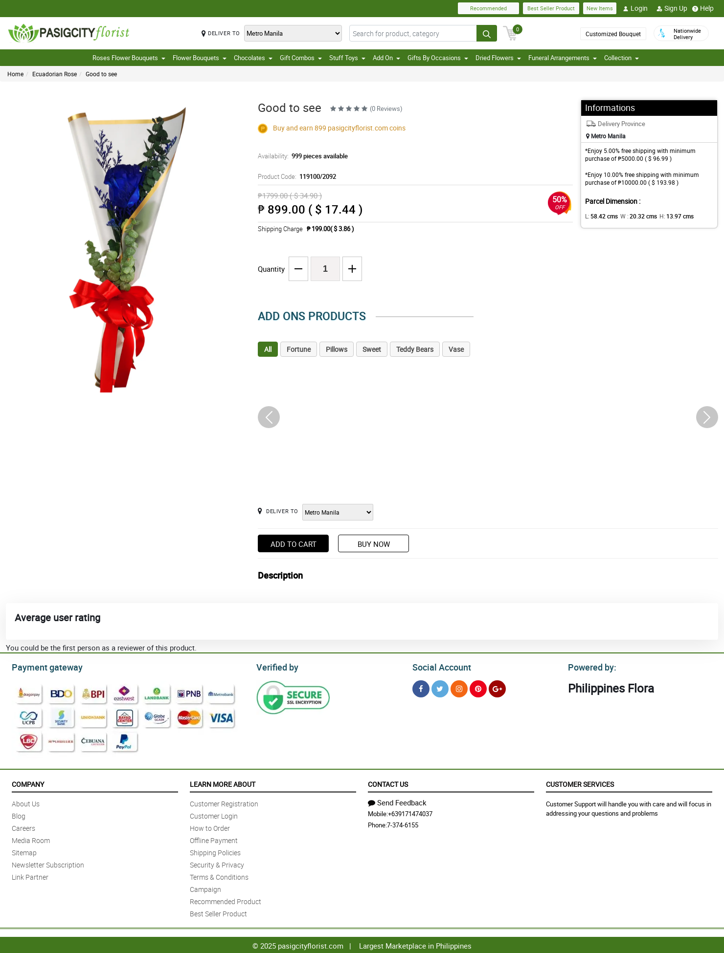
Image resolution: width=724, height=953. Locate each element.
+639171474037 (410, 812)
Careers (23, 826)
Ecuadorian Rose (54, 74)
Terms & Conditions (219, 875)
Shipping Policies (215, 851)
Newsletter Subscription (48, 863)
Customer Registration (224, 802)
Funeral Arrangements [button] (562, 57)
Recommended (488, 8)
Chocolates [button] (253, 57)
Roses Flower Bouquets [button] (128, 57)
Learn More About (222, 782)
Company (28, 782)
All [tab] (268, 349)
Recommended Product (225, 900)
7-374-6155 (402, 823)
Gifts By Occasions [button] (437, 57)
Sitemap (24, 851)
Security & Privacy (217, 863)
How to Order (210, 826)
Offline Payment (214, 839)
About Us (26, 802)
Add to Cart (294, 544)
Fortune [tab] (299, 349)
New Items (600, 8)
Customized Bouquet (613, 34)
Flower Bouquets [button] (199, 57)
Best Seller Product (551, 8)
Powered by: (590, 666)
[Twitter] (440, 687)
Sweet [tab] (371, 349)
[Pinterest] (478, 687)
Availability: (300, 156)
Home (15, 74)
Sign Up (671, 8)
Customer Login (214, 814)
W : (633, 216)
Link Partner (30, 875)
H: (668, 216)
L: (599, 216)
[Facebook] (421, 687)
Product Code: (295, 176)
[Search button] (486, 33)
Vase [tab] (456, 349)
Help (703, 8)
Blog (18, 814)
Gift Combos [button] (301, 57)
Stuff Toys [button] (347, 57)
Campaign (205, 887)
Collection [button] (621, 57)
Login (635, 8)
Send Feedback (397, 801)
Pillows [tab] (336, 349)
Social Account (439, 666)
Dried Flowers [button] (498, 57)
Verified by (275, 666)
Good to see (101, 74)
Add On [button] (386, 57)
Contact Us (388, 782)
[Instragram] (459, 687)
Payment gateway (43, 666)
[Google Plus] (497, 687)
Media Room (31, 839)
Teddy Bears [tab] (414, 349)
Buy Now (374, 544)
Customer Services (580, 782)
